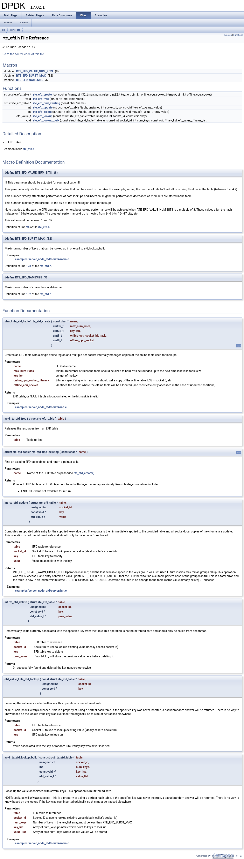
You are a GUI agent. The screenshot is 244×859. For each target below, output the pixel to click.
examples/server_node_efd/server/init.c (41, 407)
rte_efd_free (41, 98)
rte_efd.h (28, 149)
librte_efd (15, 30)
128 (28, 266)
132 (28, 294)
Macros (228, 35)
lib (3, 30)
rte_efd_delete (42, 111)
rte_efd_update (43, 107)
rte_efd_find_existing (46, 103)
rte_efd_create (42, 94)
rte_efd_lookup (42, 116)
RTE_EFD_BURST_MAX (31, 75)
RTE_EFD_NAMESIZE (29, 80)
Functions (238, 35)
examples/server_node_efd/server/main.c (42, 259)
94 (27, 227)
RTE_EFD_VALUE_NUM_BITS (34, 71)
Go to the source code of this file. (23, 54)
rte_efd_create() (84, 473)
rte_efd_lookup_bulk (46, 120)
